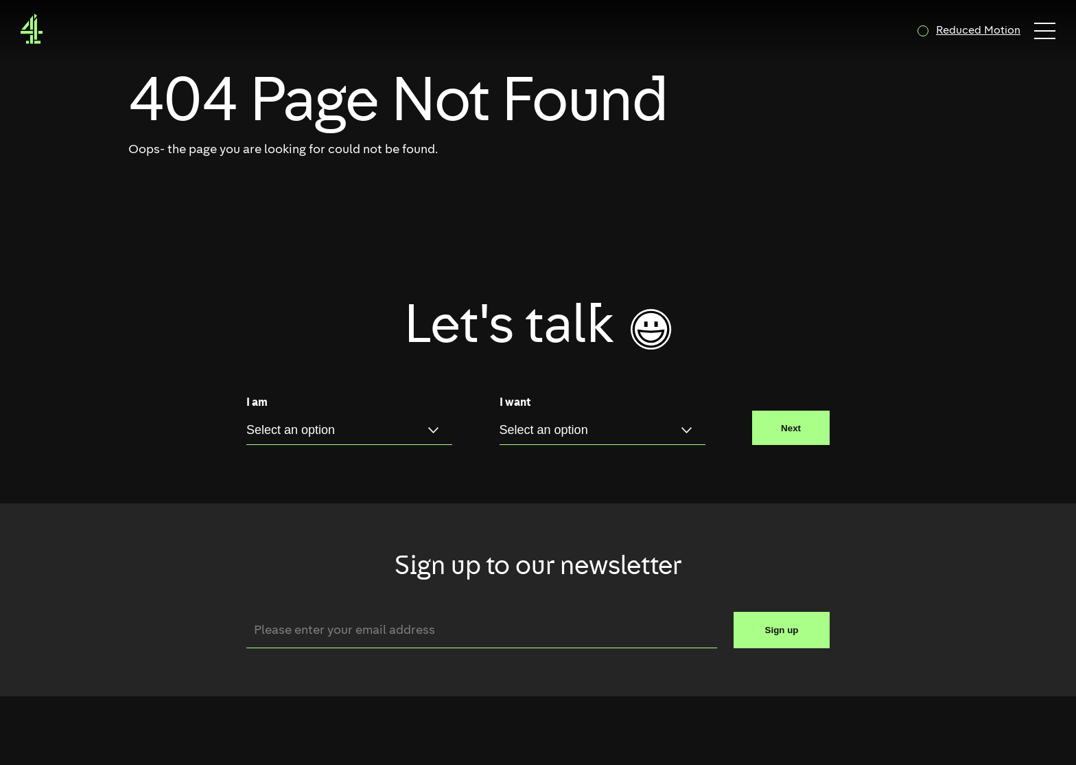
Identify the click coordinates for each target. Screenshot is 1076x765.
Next (791, 428)
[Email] (481, 630)
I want (515, 403)
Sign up (782, 630)
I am (257, 403)
